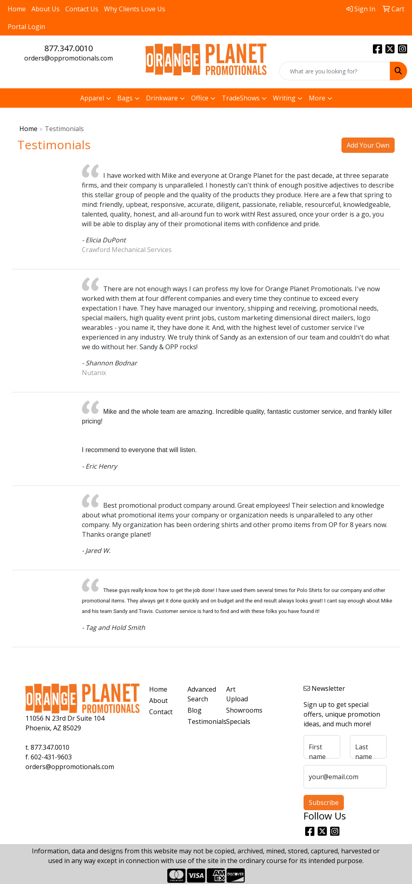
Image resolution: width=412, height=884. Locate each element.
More (317, 98)
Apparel (92, 98)
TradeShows (241, 98)
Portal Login (26, 26)
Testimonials (201, 721)
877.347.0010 (68, 48)
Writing (284, 98)
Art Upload (237, 694)
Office (199, 98)
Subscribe (324, 802)
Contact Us (81, 8)
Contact (161, 711)
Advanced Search (201, 694)
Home (17, 8)
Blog (194, 710)
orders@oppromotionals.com (68, 58)
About (158, 700)
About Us (45, 8)
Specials (238, 721)
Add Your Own (368, 145)
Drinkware (162, 98)
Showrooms (240, 710)
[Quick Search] (334, 71)
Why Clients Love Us (134, 8)
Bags (125, 98)
